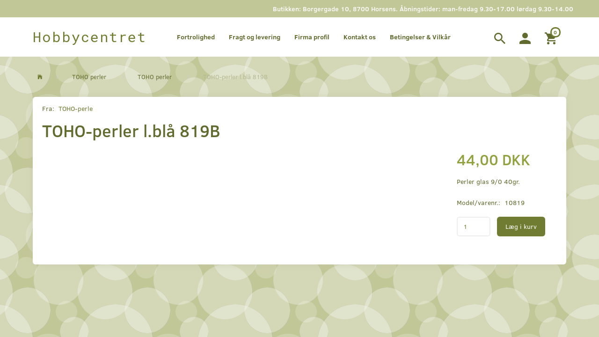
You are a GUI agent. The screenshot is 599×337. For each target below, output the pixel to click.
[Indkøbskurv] (552, 37)
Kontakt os (359, 36)
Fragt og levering (254, 36)
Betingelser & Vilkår (420, 36)
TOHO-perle (75, 108)
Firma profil (311, 36)
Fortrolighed (196, 36)
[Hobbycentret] (89, 37)
